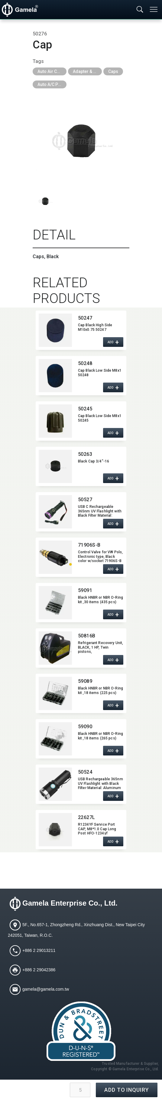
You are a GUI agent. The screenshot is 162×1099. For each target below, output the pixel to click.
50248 (85, 363)
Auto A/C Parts (51, 84)
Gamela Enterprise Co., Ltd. (70, 903)
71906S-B (89, 545)
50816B (87, 636)
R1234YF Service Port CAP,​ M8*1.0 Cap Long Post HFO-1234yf (97, 828)
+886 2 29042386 (38, 969)
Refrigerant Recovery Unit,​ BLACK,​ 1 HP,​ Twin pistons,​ (100, 647)
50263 (85, 454)
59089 (85, 681)
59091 (85, 590)
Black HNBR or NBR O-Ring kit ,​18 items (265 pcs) (100, 736)
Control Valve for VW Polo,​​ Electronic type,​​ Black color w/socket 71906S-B (100, 556)
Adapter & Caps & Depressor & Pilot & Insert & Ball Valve (87, 71)
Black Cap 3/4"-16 (93, 461)
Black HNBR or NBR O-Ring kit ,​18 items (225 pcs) (100, 690)
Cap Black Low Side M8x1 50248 (100, 372)
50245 (85, 409)
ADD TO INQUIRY (126, 1090)
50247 (85, 318)
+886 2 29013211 (38, 950)
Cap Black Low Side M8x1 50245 (100, 418)
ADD (111, 342)
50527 (85, 499)
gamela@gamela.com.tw (45, 989)
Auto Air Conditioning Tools (51, 71)
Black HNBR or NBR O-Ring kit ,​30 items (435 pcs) (100, 599)
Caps (113, 71)
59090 (85, 726)
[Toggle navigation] (154, 9)
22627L (86, 817)
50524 (85, 772)
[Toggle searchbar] (140, 10)
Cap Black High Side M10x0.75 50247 (95, 327)
